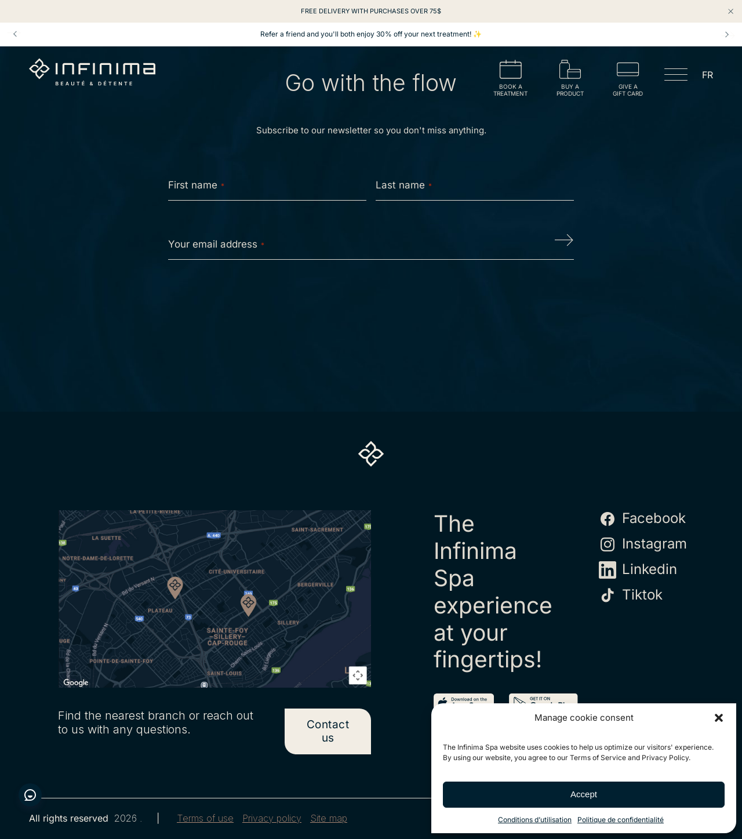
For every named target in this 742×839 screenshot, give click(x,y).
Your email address (216, 244)
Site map (328, 818)
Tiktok (631, 595)
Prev (15, 34)
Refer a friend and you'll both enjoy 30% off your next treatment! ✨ (371, 34)
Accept (583, 794)
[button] (719, 718)
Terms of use (205, 818)
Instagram (643, 544)
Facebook (642, 519)
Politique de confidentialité (620, 819)
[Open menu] (676, 76)
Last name (404, 185)
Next (727, 34)
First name (196, 185)
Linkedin (638, 570)
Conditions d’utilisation (535, 819)
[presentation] (371, 305)
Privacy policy (271, 818)
